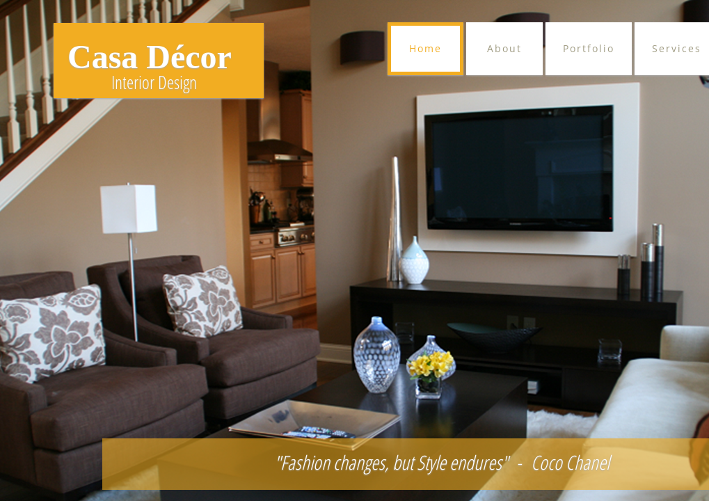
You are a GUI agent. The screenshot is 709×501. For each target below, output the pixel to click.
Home (425, 48)
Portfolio (588, 48)
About (504, 48)
